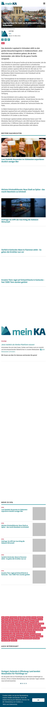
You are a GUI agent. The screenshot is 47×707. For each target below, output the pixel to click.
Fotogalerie (39, 636)
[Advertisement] (23, 305)
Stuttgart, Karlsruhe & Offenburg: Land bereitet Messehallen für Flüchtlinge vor (20, 672)
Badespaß (5, 623)
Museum (11, 623)
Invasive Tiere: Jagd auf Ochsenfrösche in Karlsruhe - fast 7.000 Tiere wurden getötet (22, 281)
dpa (10, 33)
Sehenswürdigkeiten (7, 630)
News (7, 617)
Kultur (22, 619)
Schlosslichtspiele (35, 634)
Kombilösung (32, 619)
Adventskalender (38, 630)
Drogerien (11, 638)
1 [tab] (20, 683)
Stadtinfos (5, 619)
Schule (24, 625)
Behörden (29, 630)
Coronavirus (13, 617)
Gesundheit (25, 623)
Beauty (33, 636)
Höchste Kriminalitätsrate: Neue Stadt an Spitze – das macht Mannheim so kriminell (15, 526)
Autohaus (14, 640)
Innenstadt (18, 630)
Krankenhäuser (21, 628)
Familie (4, 625)
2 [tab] (22, 683)
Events (28, 617)
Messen (16, 619)
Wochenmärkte (27, 638)
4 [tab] (26, 683)
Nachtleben (5, 632)
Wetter (32, 621)
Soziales (18, 625)
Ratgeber (29, 628)
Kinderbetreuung (6, 634)
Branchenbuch (12, 628)
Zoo (3, 621)
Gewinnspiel (33, 623)
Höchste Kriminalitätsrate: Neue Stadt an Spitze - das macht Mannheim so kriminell (23, 190)
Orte (23, 630)
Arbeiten (29, 625)
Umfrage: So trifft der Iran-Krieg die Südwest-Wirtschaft (20, 221)
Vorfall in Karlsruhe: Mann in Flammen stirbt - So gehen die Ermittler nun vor (21, 251)
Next (43, 658)
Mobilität (40, 617)
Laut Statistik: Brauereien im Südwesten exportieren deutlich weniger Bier (22, 160)
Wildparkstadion (14, 632)
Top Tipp (4, 638)
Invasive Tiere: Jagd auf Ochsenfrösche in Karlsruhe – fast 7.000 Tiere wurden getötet (15, 574)
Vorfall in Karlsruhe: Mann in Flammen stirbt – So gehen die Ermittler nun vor (13, 558)
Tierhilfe (17, 623)
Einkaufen (15, 621)
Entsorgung (19, 634)
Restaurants (36, 625)
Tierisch (40, 619)
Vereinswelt (19, 636)
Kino (37, 621)
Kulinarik (7, 621)
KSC (24, 617)
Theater (43, 628)
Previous (4, 658)
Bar (14, 634)
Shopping (36, 628)
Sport (19, 617)
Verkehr (4, 628)
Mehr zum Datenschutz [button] (10, 704)
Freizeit (34, 617)
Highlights (23, 632)
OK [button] (38, 700)
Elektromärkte (6, 640)
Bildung (21, 621)
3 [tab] (24, 683)
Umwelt (27, 621)
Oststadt (26, 636)
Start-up (26, 634)
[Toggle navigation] (44, 3)
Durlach (12, 636)
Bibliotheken (5, 636)
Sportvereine (31, 632)
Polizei (11, 619)
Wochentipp (11, 625)
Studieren (40, 623)
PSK (26, 619)
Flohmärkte (18, 638)
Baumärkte (36, 638)
